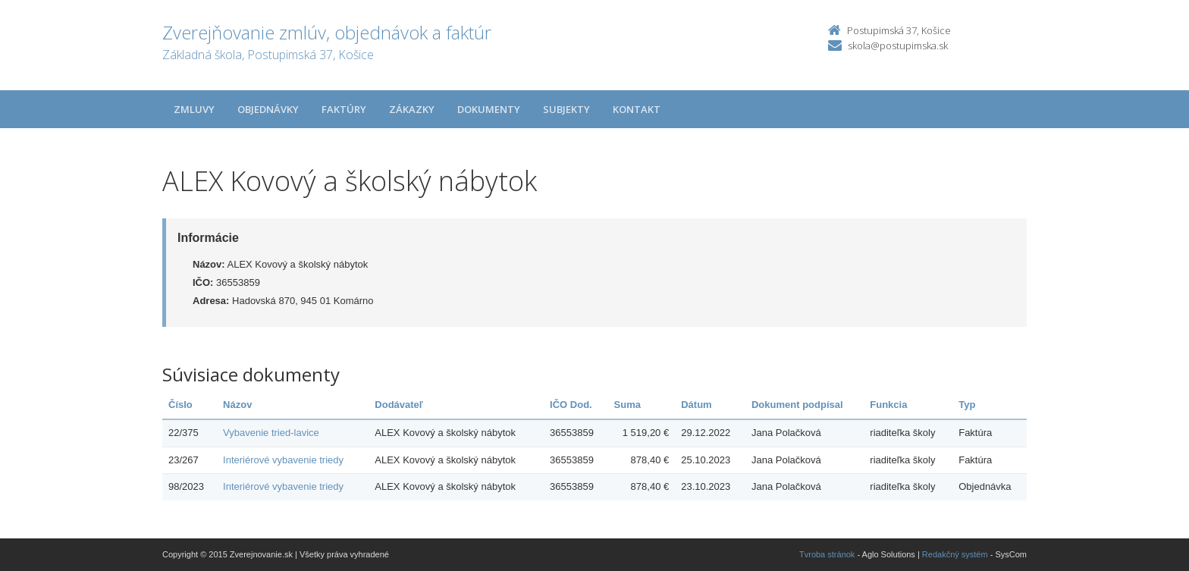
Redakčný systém (955, 554)
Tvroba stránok (827, 554)
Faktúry (344, 109)
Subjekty (566, 109)
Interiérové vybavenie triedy (283, 460)
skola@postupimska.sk (898, 45)
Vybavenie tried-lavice (271, 432)
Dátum (696, 404)
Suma (627, 404)
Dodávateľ (399, 404)
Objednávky (268, 109)
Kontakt (636, 109)
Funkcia (888, 404)
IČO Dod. (571, 404)
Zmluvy (194, 109)
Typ (966, 404)
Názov (237, 404)
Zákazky (412, 109)
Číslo (180, 404)
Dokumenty (488, 109)
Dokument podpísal (797, 404)
